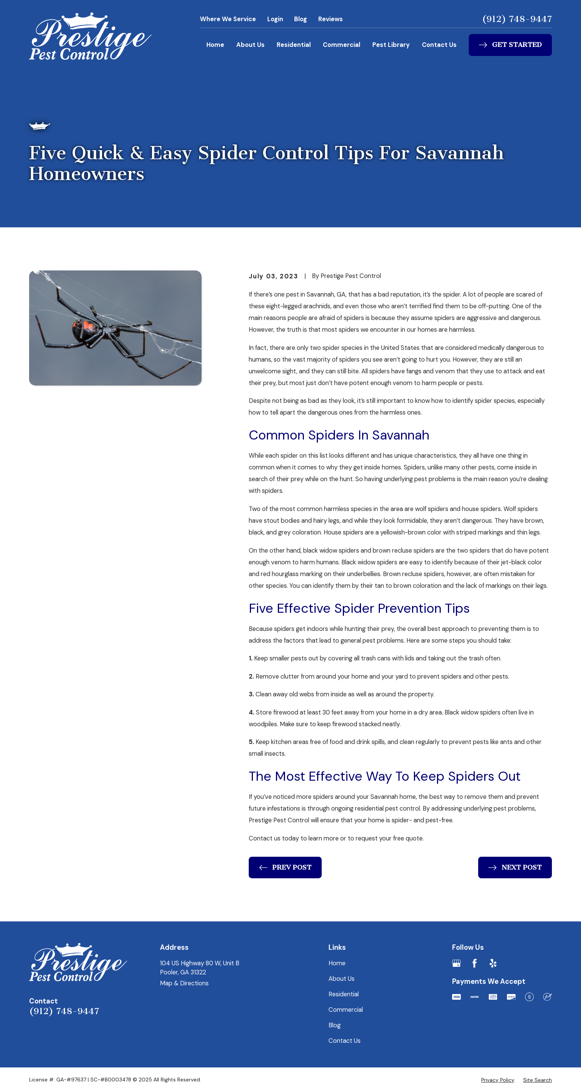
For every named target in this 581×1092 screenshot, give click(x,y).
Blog (300, 19)
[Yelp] (493, 963)
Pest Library (391, 45)
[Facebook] (474, 963)
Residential (294, 45)
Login (275, 19)
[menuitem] (497, 1080)
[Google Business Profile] (456, 963)
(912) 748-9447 (517, 19)
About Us (250, 45)
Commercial (341, 45)
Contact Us (439, 45)
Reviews (330, 19)
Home (215, 45)
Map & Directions (184, 983)
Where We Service (228, 19)
